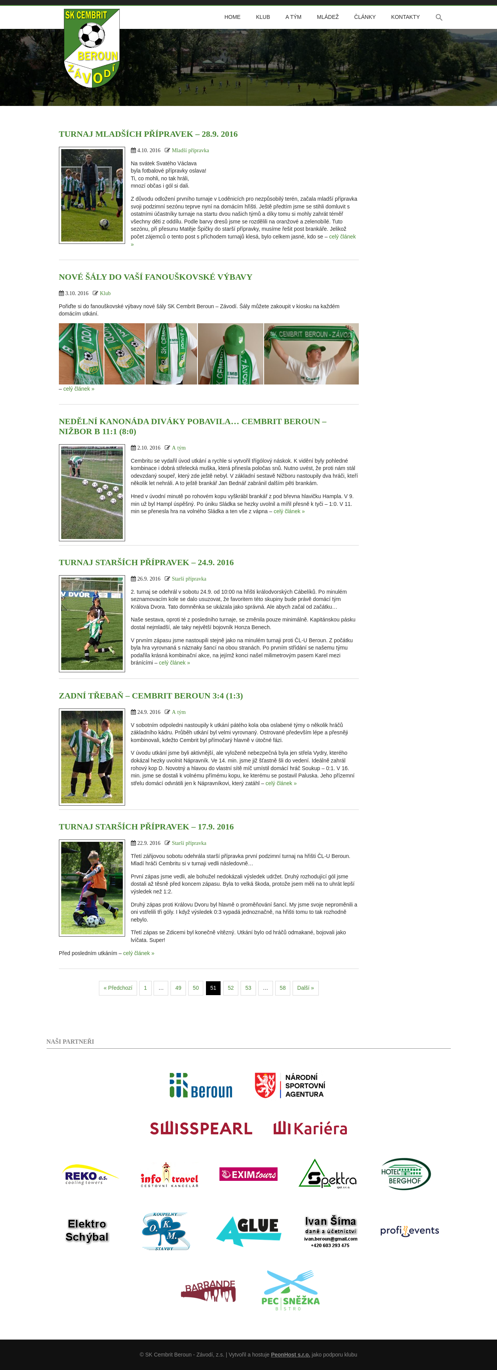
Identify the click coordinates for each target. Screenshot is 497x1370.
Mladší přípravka (190, 150)
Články (365, 17)
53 (248, 988)
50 (196, 988)
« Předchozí (118, 988)
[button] (439, 17)
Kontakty (405, 17)
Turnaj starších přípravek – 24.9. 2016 (146, 562)
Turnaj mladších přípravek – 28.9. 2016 (148, 134)
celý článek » (78, 389)
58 (283, 988)
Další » (305, 988)
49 (178, 988)
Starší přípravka (189, 578)
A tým (293, 17)
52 (231, 988)
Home (232, 17)
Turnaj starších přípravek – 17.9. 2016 (146, 826)
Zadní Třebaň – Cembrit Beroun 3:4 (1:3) (151, 695)
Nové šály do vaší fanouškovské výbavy (156, 277)
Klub (263, 17)
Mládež (328, 17)
